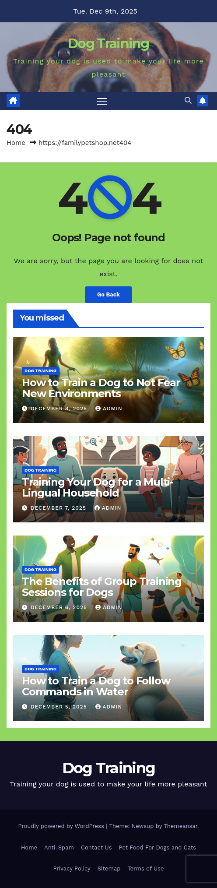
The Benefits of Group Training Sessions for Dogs (102, 587)
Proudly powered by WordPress (62, 826)
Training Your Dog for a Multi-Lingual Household (97, 487)
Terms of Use (145, 868)
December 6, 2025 (60, 607)
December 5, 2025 (60, 707)
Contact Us (96, 847)
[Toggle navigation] (102, 101)
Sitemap (109, 868)
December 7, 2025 (59, 508)
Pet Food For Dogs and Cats (157, 847)
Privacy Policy (72, 868)
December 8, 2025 (60, 408)
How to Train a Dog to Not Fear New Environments (101, 388)
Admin (108, 408)
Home (16, 143)
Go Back (108, 294)
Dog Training (108, 43)
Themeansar (180, 826)
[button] (188, 100)
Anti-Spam (59, 847)
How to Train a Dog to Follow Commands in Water (96, 686)
